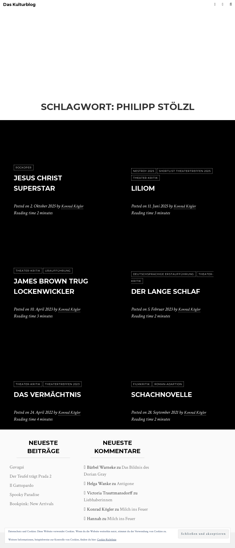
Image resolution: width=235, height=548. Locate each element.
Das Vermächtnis (52, 394)
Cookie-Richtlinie (106, 539)
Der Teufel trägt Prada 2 (30, 476)
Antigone (125, 484)
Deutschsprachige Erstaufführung (163, 274)
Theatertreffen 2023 (62, 384)
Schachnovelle (166, 394)
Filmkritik (141, 384)
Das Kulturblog (19, 4)
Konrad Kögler (73, 206)
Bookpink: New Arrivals (31, 504)
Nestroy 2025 (143, 171)
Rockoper (24, 167)
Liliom (145, 188)
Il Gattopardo (22, 485)
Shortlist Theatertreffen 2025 (185, 171)
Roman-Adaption (168, 384)
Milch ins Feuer (134, 509)
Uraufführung (58, 270)
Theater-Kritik (145, 177)
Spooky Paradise (24, 495)
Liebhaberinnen (98, 500)
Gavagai (17, 467)
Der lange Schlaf (170, 291)
